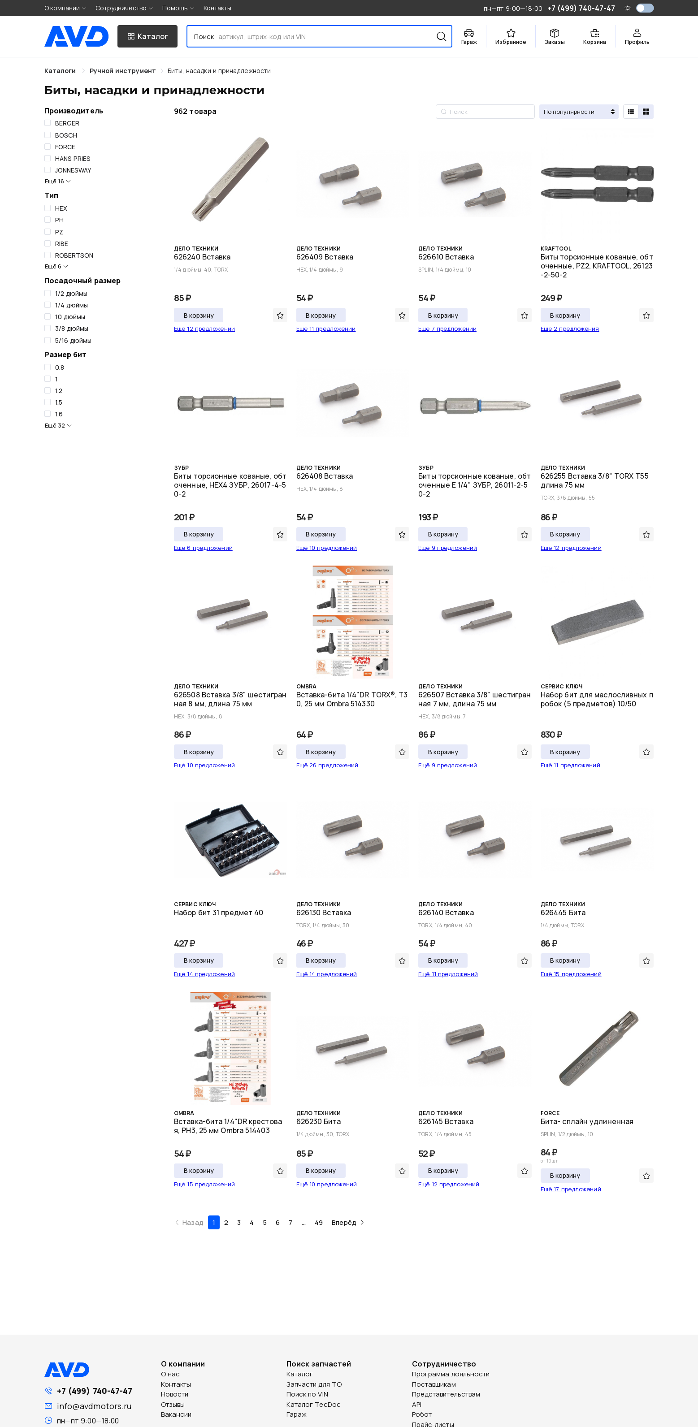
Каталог (299, 1374)
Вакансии (176, 1414)
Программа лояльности (451, 1374)
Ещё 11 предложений (326, 328)
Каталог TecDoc (313, 1404)
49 (319, 1222)
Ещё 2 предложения (570, 328)
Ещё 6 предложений (203, 548)
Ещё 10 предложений (326, 548)
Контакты (218, 8)
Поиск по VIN (307, 1394)
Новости (175, 1394)
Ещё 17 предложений (571, 1189)
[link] (123, 70)
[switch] (645, 8)
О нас (170, 1374)
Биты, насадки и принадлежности (219, 70)
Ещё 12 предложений (204, 328)
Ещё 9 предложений (447, 548)
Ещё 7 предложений (447, 328)
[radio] (630, 111)
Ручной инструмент (123, 70)
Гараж (296, 1414)
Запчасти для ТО (314, 1384)
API (416, 1404)
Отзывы (173, 1404)
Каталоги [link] (61, 70)
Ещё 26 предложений (327, 765)
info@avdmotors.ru (94, 1406)
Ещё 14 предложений (204, 974)
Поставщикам (434, 1384)
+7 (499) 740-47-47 (95, 1390)
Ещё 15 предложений (571, 974)
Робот (422, 1414)
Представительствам (446, 1394)
